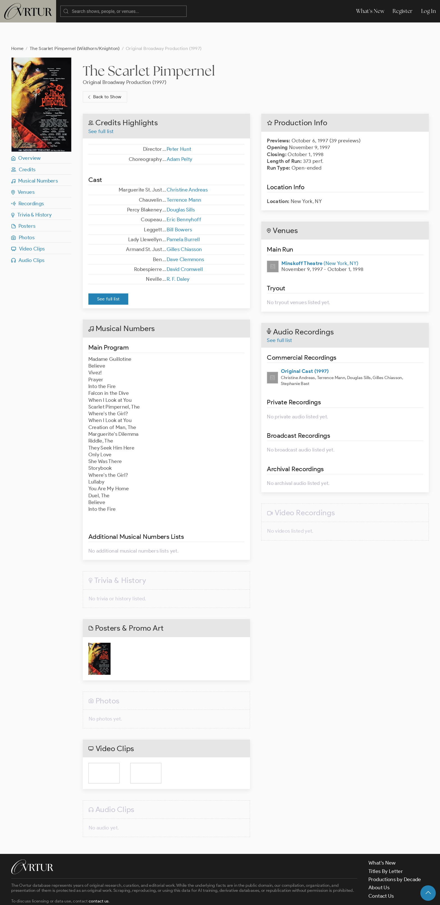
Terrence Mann (184, 177)
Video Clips (28, 226)
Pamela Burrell (183, 217)
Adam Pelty (179, 137)
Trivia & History (31, 192)
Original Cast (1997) (305, 349)
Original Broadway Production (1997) (125, 60)
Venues (23, 170)
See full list (101, 109)
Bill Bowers (179, 207)
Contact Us (381, 873)
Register (403, 11)
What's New (370, 11)
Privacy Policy (143, 896)
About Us (378, 865)
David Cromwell (185, 247)
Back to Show (104, 74)
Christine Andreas (187, 167)
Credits (23, 147)
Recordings (27, 181)
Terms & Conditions (101, 896)
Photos (23, 215)
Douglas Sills (181, 187)
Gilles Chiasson (184, 227)
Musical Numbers (34, 158)
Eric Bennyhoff (184, 197)
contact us (99, 878)
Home (17, 26)
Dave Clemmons (185, 237)
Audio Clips (28, 238)
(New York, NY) (319, 241)
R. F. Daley (178, 257)
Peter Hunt (179, 127)
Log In (428, 11)
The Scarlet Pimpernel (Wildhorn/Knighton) (75, 26)
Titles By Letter (385, 849)
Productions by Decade (394, 857)
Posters (23, 203)
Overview (26, 136)
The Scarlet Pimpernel (149, 48)
